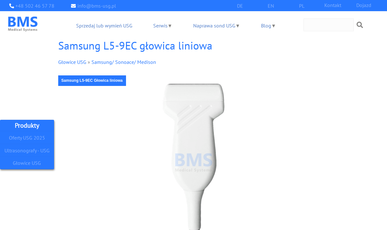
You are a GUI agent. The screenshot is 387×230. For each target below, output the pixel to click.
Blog (265, 25)
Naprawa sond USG (213, 25)
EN (271, 6)
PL (301, 6)
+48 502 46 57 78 (33, 6)
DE (240, 6)
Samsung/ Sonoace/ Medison (119, 62)
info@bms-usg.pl (94, 6)
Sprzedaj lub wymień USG (103, 25)
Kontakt (333, 5)
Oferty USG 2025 (27, 137)
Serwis (159, 25)
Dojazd (364, 5)
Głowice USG (27, 163)
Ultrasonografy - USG (27, 150)
